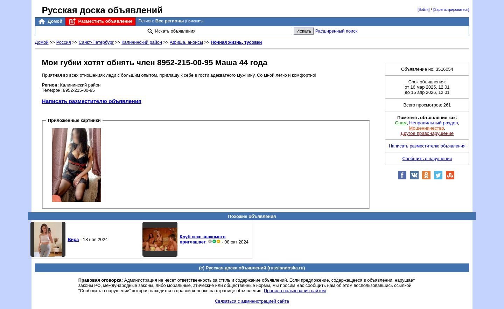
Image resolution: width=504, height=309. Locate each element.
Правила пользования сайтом (295, 290)
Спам (401, 122)
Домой (50, 22)
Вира (73, 239)
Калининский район (141, 42)
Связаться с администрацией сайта (252, 301)
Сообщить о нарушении (427, 158)
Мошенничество (426, 128)
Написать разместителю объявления (91, 101)
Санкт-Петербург (96, 42)
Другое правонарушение (427, 133)
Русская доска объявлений (102, 10)
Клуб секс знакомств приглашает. (202, 239)
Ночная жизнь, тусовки (236, 42)
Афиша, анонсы (186, 42)
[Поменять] (194, 21)
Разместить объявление (100, 22)
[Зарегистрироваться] (451, 10)
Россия (63, 42)
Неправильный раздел (433, 122)
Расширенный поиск (336, 31)
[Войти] (423, 10)
